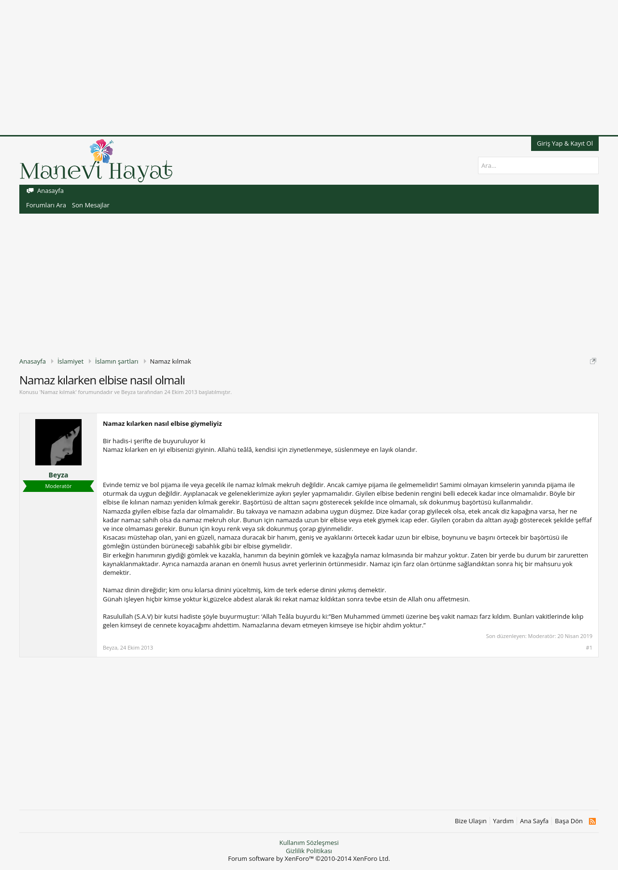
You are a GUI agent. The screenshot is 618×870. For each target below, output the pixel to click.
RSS (592, 821)
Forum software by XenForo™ (309, 858)
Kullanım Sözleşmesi (308, 842)
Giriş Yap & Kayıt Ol (565, 143)
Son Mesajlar (91, 205)
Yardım (503, 821)
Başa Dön (569, 821)
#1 (589, 647)
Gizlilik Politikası (309, 850)
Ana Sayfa (534, 821)
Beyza (128, 391)
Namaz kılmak (58, 391)
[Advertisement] (289, 67)
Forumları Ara (46, 205)
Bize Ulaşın (471, 821)
